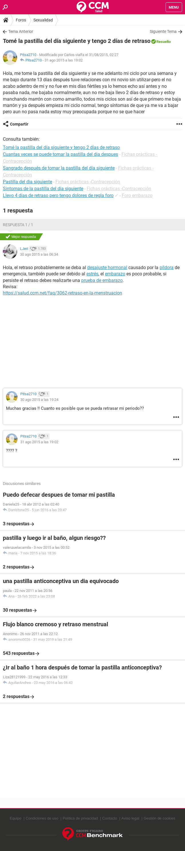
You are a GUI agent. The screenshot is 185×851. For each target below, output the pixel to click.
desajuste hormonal (107, 267)
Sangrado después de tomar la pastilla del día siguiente (59, 168)
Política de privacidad (80, 818)
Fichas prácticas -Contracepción (87, 181)
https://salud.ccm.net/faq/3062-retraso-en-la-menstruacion (62, 293)
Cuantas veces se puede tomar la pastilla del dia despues (60, 154)
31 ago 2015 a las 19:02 (64, 60)
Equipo (15, 818)
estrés (92, 274)
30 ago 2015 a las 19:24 (39, 399)
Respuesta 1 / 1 (18, 224)
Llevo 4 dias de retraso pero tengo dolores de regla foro (58, 195)
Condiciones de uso (42, 818)
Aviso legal (131, 818)
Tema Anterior (20, 31)
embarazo (115, 274)
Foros (21, 20)
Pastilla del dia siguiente (27, 181)
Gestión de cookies (159, 818)
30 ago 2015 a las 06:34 (39, 254)
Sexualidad (43, 20)
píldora (167, 267)
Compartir (19, 124)
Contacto (109, 818)
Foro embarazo (137, 195)
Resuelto (163, 41)
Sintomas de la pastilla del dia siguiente (43, 188)
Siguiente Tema (163, 31)
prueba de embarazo (102, 280)
